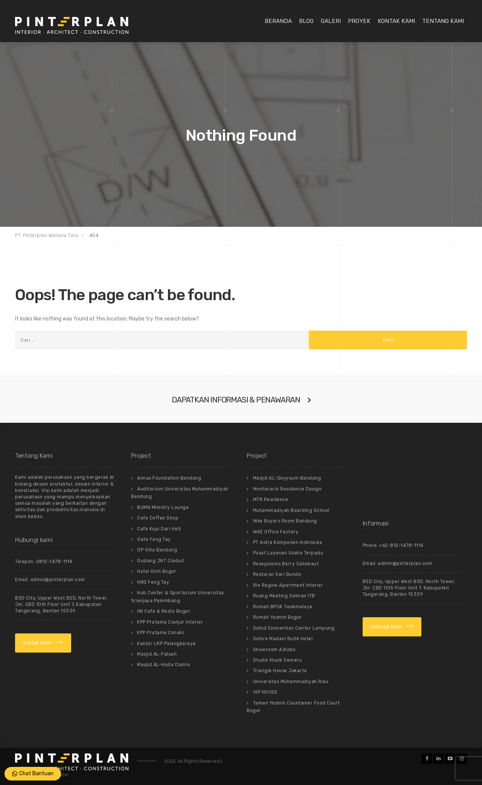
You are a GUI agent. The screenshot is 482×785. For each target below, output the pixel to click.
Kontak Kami (396, 21)
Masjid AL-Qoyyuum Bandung (287, 478)
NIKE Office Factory (276, 531)
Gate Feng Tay (154, 539)
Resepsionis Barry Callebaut (286, 563)
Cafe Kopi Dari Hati (159, 528)
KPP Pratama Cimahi (160, 632)
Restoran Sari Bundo (277, 574)
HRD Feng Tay (153, 582)
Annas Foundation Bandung (169, 478)
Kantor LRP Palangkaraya (166, 643)
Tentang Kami (443, 21)
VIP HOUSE (265, 692)
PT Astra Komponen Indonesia (287, 542)
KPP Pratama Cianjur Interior (170, 622)
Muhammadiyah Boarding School (291, 510)
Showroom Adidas (274, 649)
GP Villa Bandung (157, 550)
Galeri (331, 21)
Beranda (278, 21)
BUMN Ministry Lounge (163, 507)
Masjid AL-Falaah (157, 654)
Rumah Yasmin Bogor (277, 617)
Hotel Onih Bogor (156, 571)
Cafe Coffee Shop (157, 518)
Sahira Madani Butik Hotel (283, 638)
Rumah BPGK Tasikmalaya (283, 606)
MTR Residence (270, 499)
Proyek (359, 21)
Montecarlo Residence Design (287, 489)
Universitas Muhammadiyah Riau (291, 681)
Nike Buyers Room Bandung (285, 521)
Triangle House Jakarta (280, 670)
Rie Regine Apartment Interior (288, 585)
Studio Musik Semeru (277, 660)
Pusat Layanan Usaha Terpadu (288, 553)
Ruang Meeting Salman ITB (284, 595)
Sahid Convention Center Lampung (294, 628)
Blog (306, 21)
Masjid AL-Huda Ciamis (163, 664)
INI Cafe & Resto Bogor (163, 611)
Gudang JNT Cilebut (160, 560)
